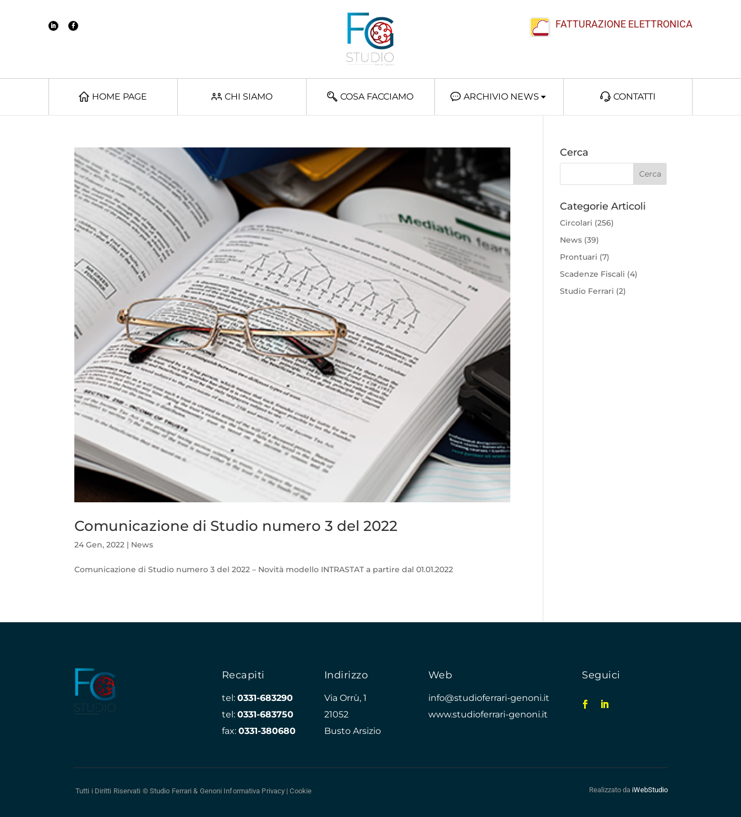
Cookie (301, 791)
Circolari (576, 223)
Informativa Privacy (254, 791)
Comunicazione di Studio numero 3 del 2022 (235, 526)
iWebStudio (650, 790)
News (142, 545)
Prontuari (578, 257)
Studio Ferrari (587, 291)
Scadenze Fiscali (592, 274)
